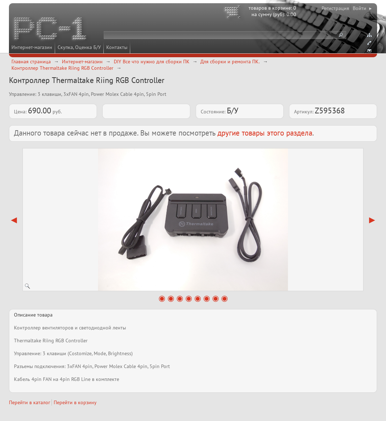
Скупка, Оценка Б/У (79, 47)
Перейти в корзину (75, 402)
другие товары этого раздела (265, 133)
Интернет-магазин (31, 47)
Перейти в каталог (29, 402)
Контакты (116, 47)
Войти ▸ (362, 8)
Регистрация (335, 8)
